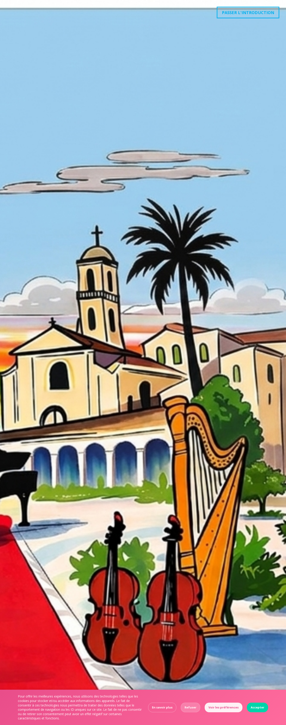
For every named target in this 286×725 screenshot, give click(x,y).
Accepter (257, 707)
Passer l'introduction (248, 12)
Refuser (190, 707)
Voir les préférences (223, 707)
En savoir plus (162, 707)
